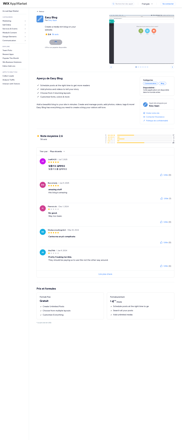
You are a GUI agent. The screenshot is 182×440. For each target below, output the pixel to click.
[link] (14, 11)
